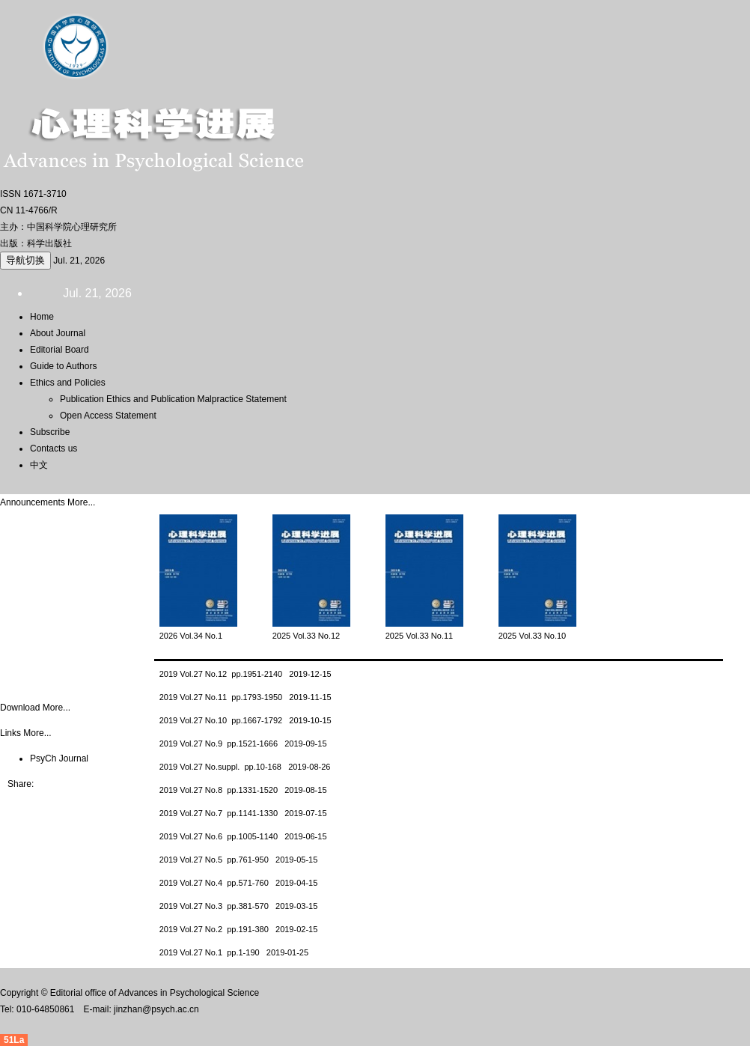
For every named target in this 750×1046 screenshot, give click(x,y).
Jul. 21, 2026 (79, 260)
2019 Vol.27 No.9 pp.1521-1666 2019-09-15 (243, 743)
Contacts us (53, 448)
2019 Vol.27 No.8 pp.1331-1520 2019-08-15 (243, 789)
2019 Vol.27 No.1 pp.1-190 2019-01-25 (233, 952)
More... (81, 502)
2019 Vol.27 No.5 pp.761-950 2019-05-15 (238, 859)
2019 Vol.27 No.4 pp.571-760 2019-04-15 (238, 882)
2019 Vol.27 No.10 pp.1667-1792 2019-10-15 (245, 720)
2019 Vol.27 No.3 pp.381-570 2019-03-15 (238, 905)
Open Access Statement (108, 415)
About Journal (57, 333)
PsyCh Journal (59, 758)
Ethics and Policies (68, 382)
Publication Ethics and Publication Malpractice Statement (173, 399)
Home (42, 316)
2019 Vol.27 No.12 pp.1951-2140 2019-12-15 (245, 673)
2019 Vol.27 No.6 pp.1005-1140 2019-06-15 (243, 836)
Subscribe (50, 432)
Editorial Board (59, 349)
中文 (39, 465)
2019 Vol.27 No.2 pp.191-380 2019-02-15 (238, 929)
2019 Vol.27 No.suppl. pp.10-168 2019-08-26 (245, 766)
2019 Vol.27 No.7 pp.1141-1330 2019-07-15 (243, 813)
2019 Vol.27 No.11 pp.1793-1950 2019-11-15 (245, 697)
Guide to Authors (63, 366)
